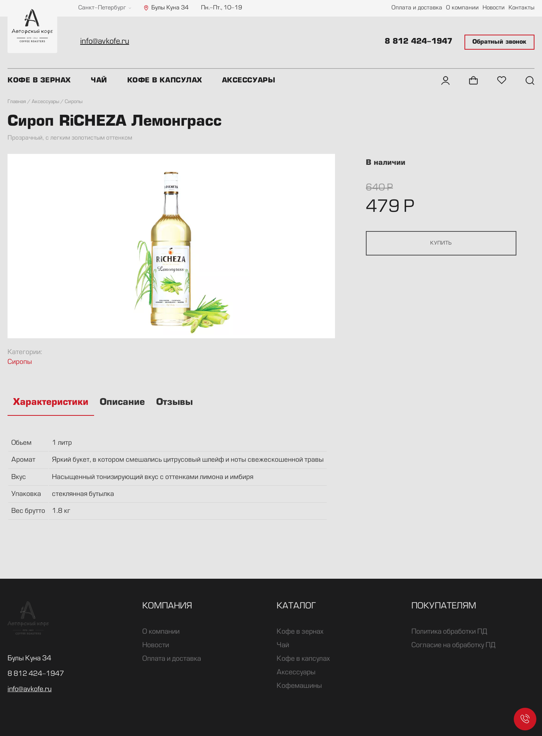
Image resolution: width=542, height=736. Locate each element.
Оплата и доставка (416, 8)
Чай (99, 80)
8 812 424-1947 (418, 42)
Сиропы (20, 362)
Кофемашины (299, 686)
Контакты (521, 8)
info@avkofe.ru (104, 42)
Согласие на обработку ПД (453, 645)
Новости (494, 8)
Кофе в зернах (39, 80)
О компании (462, 8)
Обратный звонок (499, 42)
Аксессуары (248, 80)
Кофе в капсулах (164, 80)
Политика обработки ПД (449, 631)
